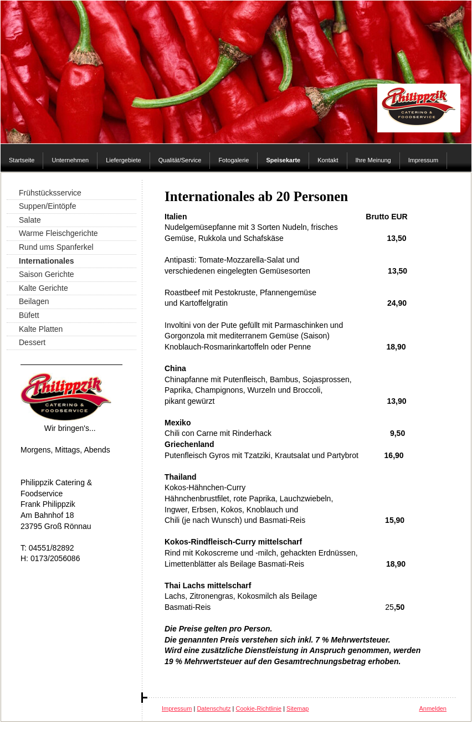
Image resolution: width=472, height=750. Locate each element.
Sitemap (297, 708)
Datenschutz (213, 708)
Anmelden (433, 708)
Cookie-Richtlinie (259, 708)
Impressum (177, 708)
